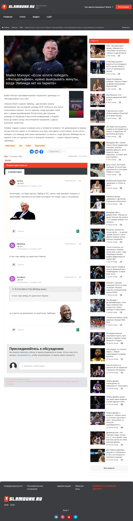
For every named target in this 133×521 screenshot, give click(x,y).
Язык (66, 510)
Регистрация (123, 7)
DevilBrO (21, 277)
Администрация (64, 486)
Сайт (49, 17)
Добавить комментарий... (34, 366)
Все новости (109, 468)
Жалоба (8, 160)
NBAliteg (21, 244)
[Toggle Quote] (13, 289)
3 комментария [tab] (15, 172)
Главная (7, 17)
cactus (20, 181)
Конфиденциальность (13, 486)
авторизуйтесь (24, 355)
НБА (6, 156)
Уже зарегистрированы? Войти (99, 7)
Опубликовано (29, 186)
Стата (23, 17)
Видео (36, 17)
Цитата (21, 231)
